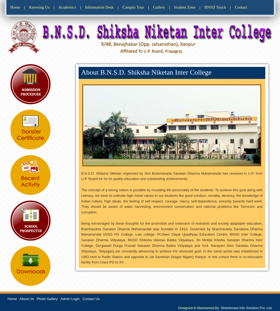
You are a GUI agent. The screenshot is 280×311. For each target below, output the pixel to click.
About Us (27, 299)
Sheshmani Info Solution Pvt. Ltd (246, 308)
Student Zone (184, 7)
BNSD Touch (215, 7)
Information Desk (99, 7)
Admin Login (70, 299)
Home (15, 7)
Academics (67, 7)
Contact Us (91, 299)
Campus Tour (133, 7)
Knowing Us (39, 7)
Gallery (159, 7)
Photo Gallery (47, 299)
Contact (241, 7)
